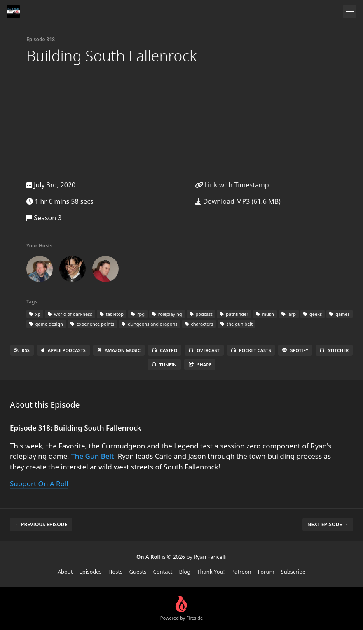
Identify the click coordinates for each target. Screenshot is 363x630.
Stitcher (334, 350)
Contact (162, 571)
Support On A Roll (39, 483)
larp (288, 314)
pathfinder (234, 314)
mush (265, 314)
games (339, 314)
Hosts (115, 571)
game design (46, 324)
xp (34, 314)
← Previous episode (41, 524)
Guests (138, 571)
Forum (266, 571)
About (65, 571)
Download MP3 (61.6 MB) (238, 201)
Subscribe (293, 571)
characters (199, 324)
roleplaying (167, 314)
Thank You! (211, 571)
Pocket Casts (251, 350)
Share (200, 365)
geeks (312, 314)
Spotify (295, 350)
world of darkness (70, 314)
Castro (164, 350)
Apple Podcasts (63, 350)
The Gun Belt (92, 456)
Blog (185, 571)
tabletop (112, 314)
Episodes (91, 571)
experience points (92, 324)
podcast (201, 314)
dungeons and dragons (149, 324)
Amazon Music (119, 350)
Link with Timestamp (232, 184)
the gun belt (236, 324)
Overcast (204, 350)
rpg (138, 314)
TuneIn (164, 365)
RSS (22, 350)
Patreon (241, 571)
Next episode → (327, 524)
